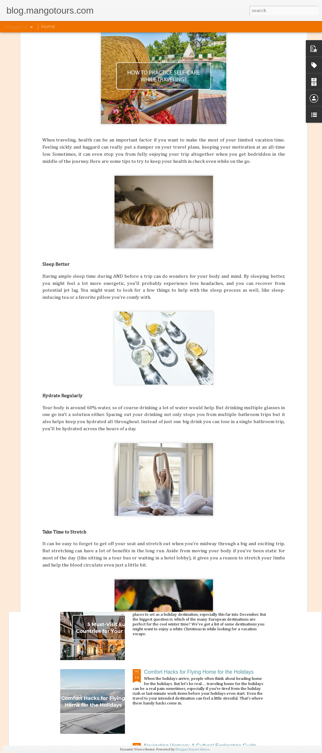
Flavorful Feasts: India (169, 524)
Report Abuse (199, 749)
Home (48, 26)
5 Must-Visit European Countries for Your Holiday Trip (205, 598)
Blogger (181, 749)
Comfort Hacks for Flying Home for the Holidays (199, 672)
